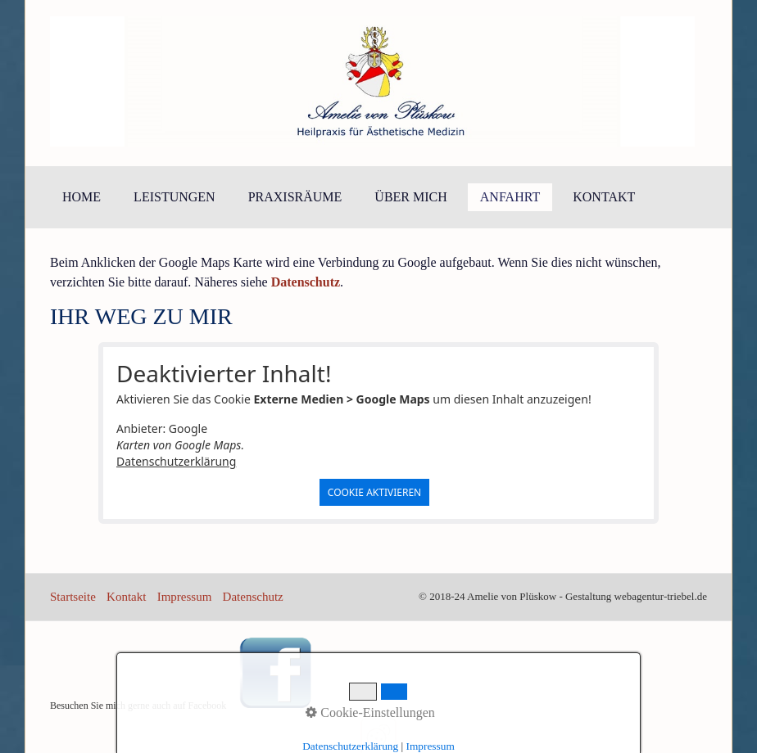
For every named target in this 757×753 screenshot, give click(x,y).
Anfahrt (510, 197)
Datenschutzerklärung (176, 461)
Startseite (73, 596)
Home (81, 197)
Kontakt (604, 197)
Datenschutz (253, 596)
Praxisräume (295, 197)
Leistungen (174, 197)
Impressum (184, 596)
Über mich (410, 197)
